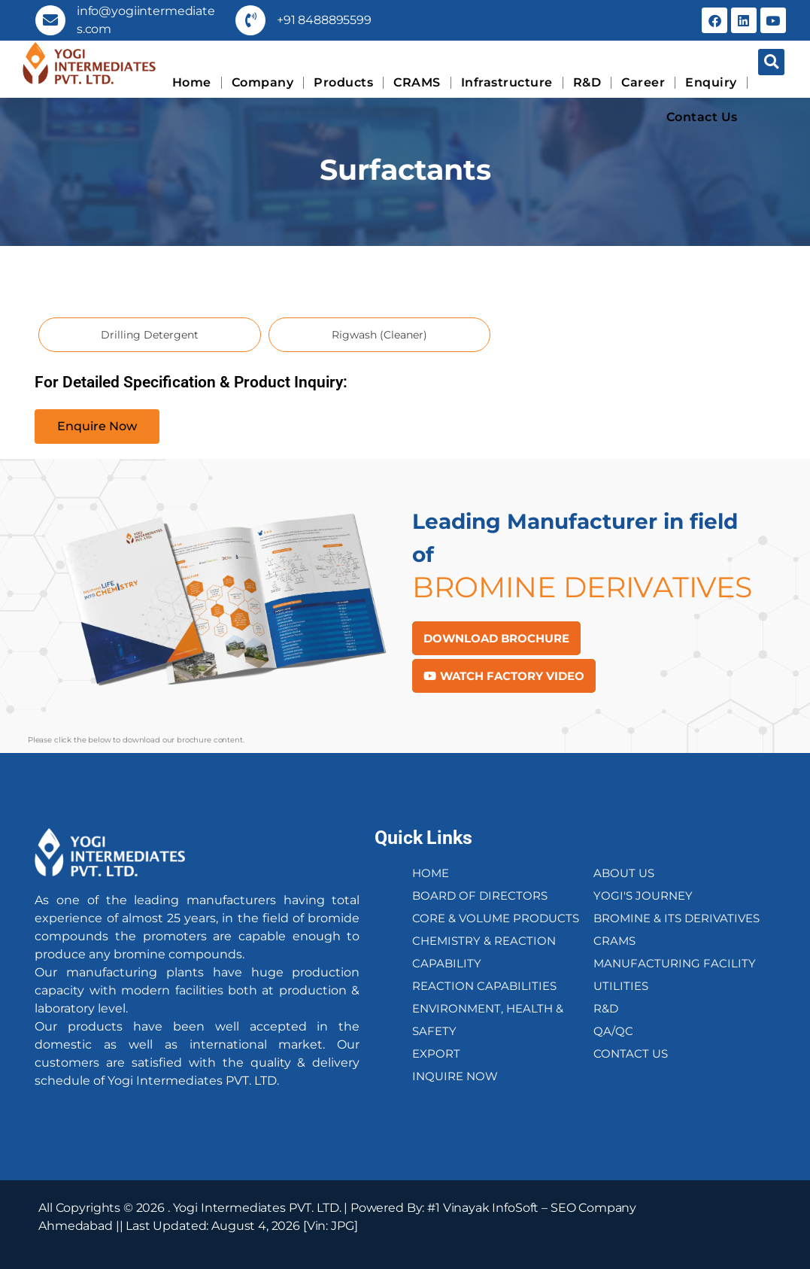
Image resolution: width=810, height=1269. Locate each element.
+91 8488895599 (324, 20)
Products (343, 82)
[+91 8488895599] (250, 20)
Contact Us (702, 117)
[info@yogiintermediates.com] (50, 20)
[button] (771, 62)
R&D (587, 82)
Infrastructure (507, 82)
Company (263, 82)
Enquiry (711, 82)
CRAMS (417, 82)
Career (643, 82)
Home (191, 82)
